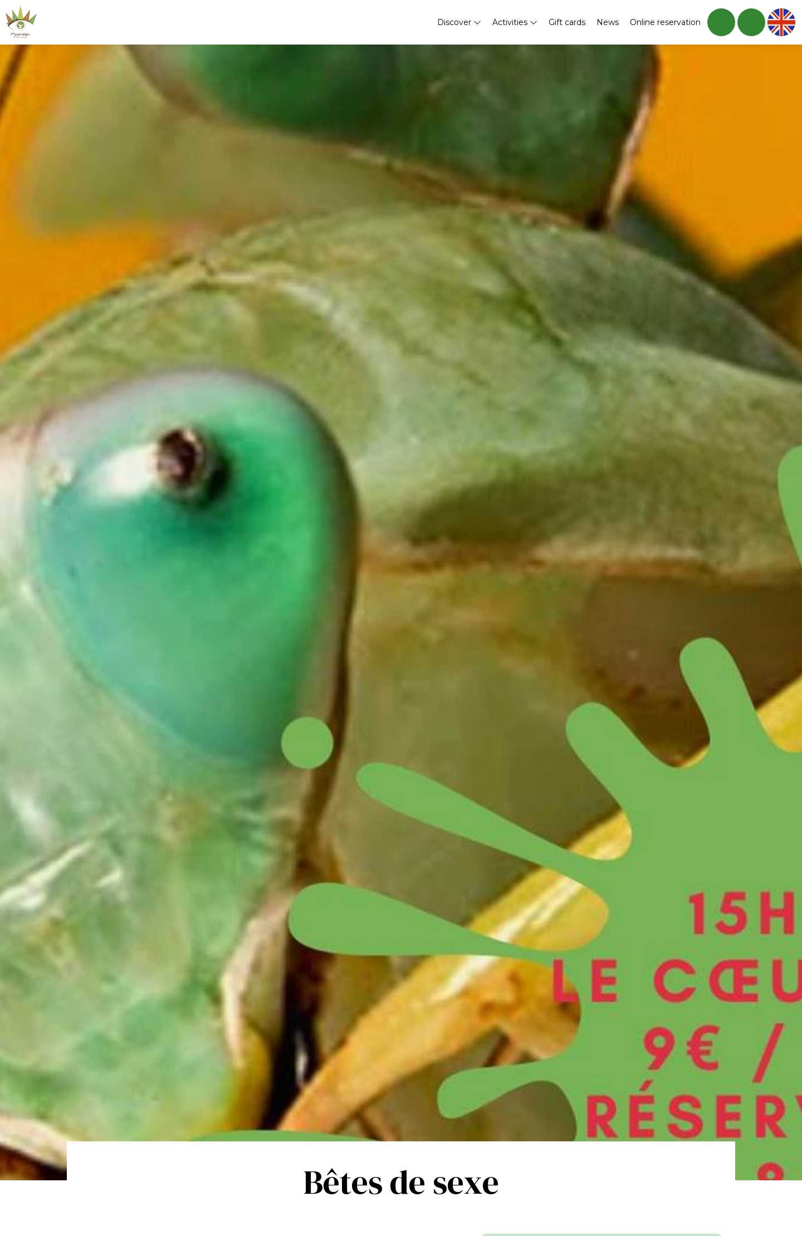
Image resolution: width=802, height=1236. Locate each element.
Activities (514, 22)
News (607, 22)
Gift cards (567, 22)
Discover (459, 22)
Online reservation (665, 22)
